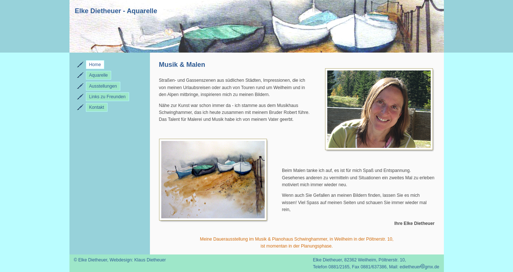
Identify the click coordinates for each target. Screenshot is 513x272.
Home (95, 64)
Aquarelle (98, 75)
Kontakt (96, 107)
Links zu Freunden (107, 96)
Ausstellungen (103, 86)
